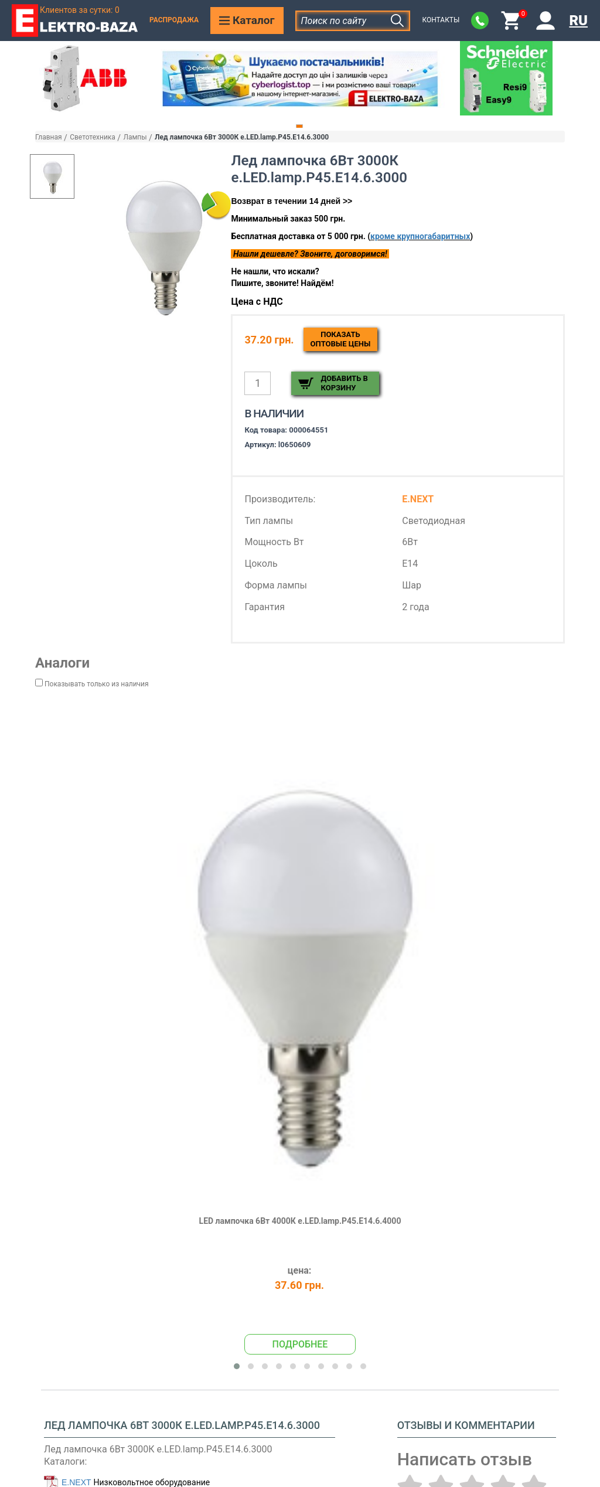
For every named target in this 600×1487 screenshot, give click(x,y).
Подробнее (300, 1344)
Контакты (440, 20)
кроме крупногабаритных (420, 236)
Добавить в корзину (344, 383)
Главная (48, 137)
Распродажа (174, 20)
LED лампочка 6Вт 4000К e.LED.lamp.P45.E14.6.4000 (300, 1221)
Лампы (134, 137)
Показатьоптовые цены (341, 339)
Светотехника (92, 137)
